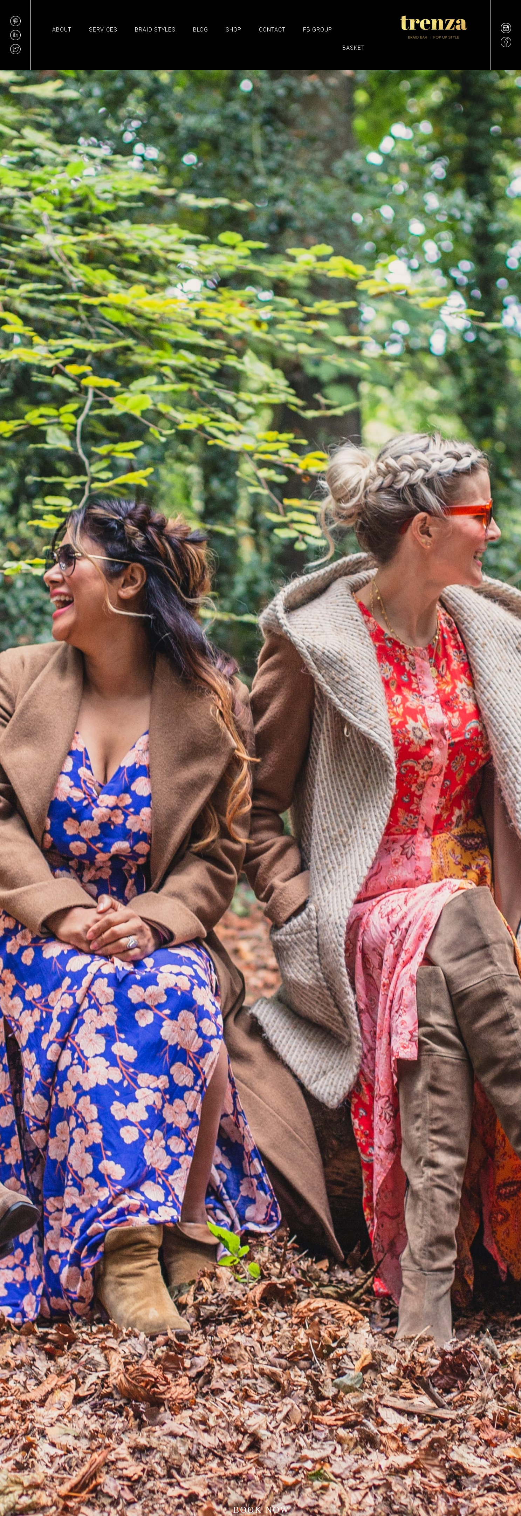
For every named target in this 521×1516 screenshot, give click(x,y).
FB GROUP (317, 29)
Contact (272, 29)
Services (103, 29)
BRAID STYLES (155, 29)
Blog (200, 29)
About (61, 29)
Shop (233, 29)
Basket (353, 48)
